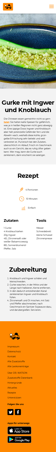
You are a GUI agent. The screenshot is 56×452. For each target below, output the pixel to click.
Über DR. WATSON (17, 373)
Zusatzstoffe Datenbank (19, 377)
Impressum (13, 346)
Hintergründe (14, 382)
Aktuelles (12, 387)
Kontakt (11, 356)
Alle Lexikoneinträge (18, 366)
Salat (6, 122)
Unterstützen (14, 397)
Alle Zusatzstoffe (16, 361)
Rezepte (11, 392)
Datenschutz (14, 351)
